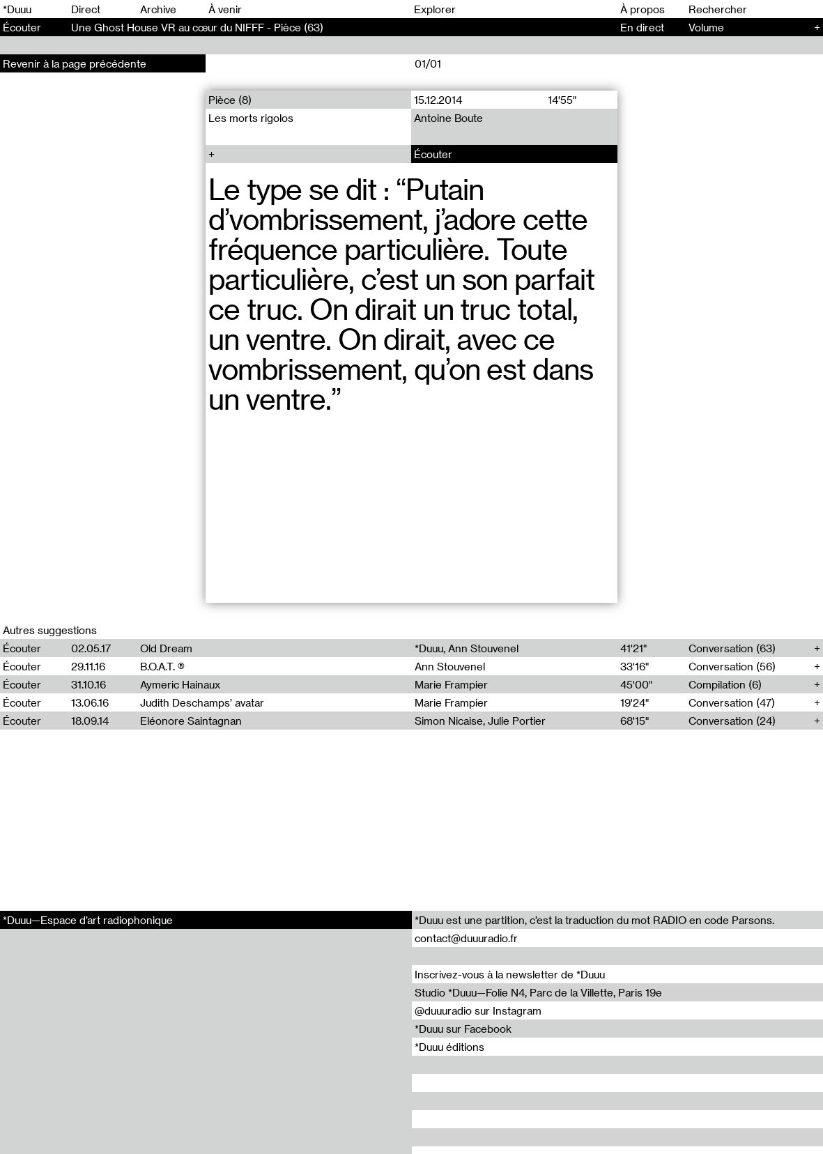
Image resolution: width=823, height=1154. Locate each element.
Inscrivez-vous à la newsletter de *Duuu (510, 974)
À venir (225, 9)
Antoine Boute (449, 117)
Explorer (435, 9)
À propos (642, 9)
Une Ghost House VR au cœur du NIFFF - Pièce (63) (197, 27)
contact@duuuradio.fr (466, 938)
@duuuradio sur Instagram (478, 1010)
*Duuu (17, 9)
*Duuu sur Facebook (463, 1028)
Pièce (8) (230, 99)
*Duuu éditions (449, 1046)
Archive (158, 9)
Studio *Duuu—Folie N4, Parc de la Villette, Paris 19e (538, 992)
